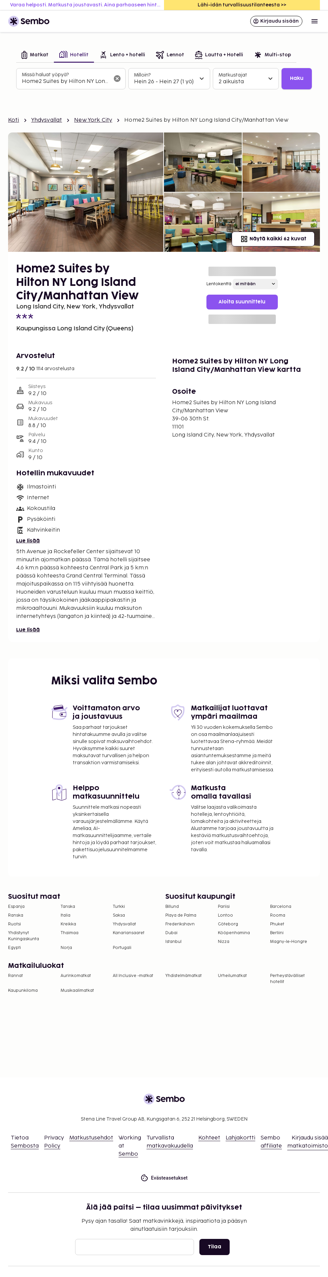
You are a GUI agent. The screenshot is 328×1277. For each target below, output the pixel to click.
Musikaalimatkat (77, 990)
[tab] (35, 55)
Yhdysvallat (46, 120)
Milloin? (142, 75)
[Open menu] (314, 21)
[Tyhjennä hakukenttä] (117, 79)
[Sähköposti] (134, 1247)
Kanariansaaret (128, 933)
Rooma (277, 915)
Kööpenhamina (234, 933)
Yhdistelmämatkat (183, 975)
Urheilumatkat (232, 975)
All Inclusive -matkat (133, 975)
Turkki (119, 906)
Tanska (68, 906)
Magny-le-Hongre (288, 941)
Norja (66, 947)
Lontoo (225, 915)
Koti (13, 120)
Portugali (122, 947)
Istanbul (173, 941)
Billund (172, 906)
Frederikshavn (180, 924)
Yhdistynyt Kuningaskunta (23, 936)
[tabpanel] (164, 79)
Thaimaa (69, 933)
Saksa (119, 915)
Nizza (223, 941)
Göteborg (228, 924)
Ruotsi (14, 924)
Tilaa (214, 1247)
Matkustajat (233, 75)
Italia (65, 915)
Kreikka (68, 924)
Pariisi (224, 906)
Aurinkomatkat (76, 975)
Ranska (15, 915)
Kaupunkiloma (23, 990)
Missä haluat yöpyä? (45, 75)
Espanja (16, 906)
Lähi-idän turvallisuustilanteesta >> (242, 5)
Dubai (171, 933)
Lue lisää (28, 541)
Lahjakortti (240, 1138)
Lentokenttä (218, 284)
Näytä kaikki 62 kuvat (273, 239)
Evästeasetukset (164, 1178)
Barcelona (280, 906)
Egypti (14, 947)
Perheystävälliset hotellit (287, 978)
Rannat (15, 975)
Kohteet (209, 1138)
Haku (296, 78)
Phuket (277, 924)
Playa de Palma (180, 915)
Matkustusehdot (91, 1138)
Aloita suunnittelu (242, 302)
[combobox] (65, 81)
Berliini (277, 933)
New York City (93, 120)
